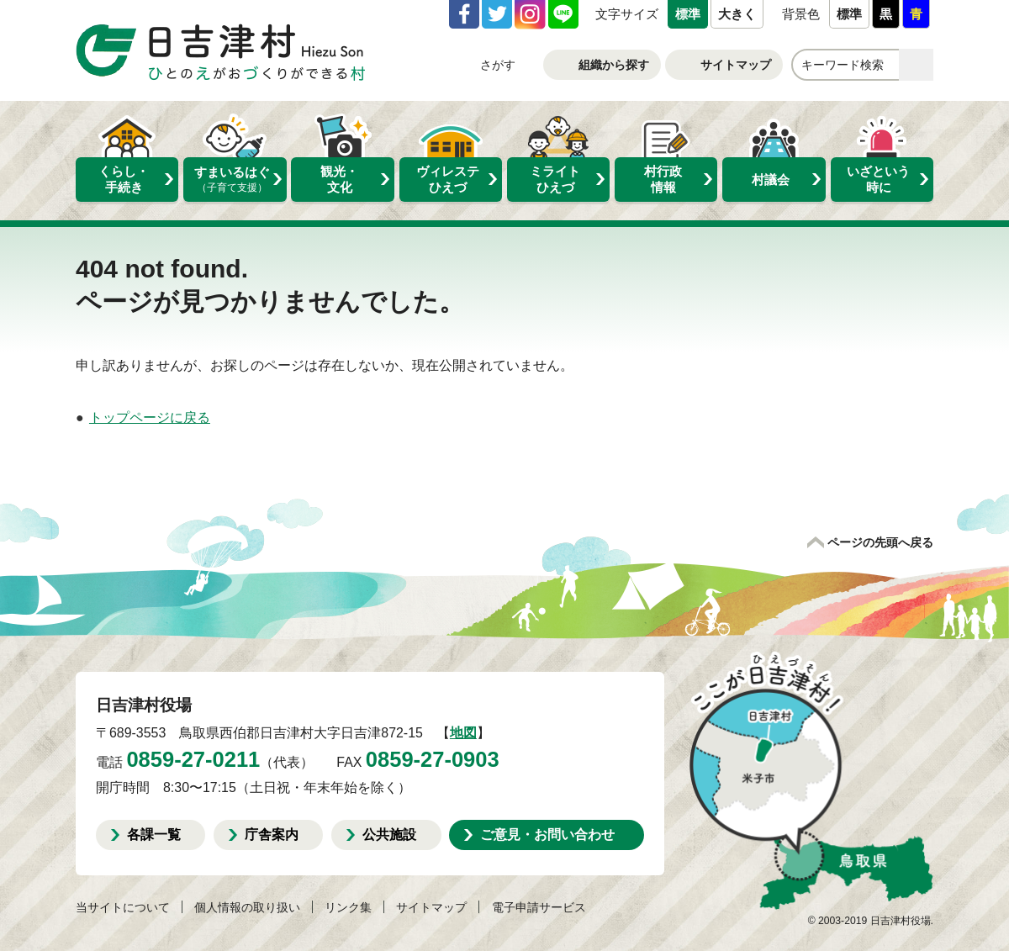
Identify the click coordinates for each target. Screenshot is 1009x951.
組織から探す (613, 64)
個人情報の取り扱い (247, 907)
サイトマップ (735, 64)
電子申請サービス (539, 907)
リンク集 (348, 907)
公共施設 (389, 834)
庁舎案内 (271, 834)
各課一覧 (154, 834)
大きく (737, 14)
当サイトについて (123, 907)
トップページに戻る (149, 417)
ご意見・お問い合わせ (547, 834)
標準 (687, 14)
